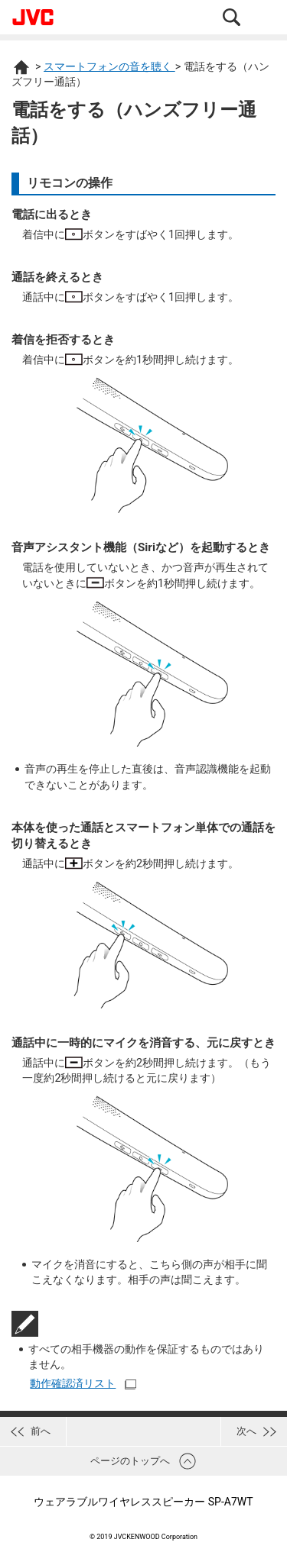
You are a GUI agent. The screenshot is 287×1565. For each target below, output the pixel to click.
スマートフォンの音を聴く (109, 66)
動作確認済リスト (73, 1383)
